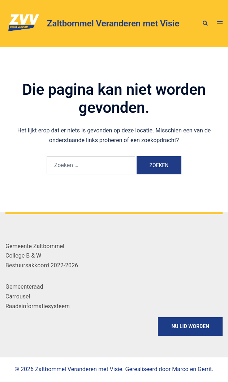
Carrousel (17, 296)
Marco (180, 369)
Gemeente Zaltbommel (34, 246)
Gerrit (205, 369)
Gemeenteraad (24, 286)
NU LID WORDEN (190, 326)
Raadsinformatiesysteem (37, 306)
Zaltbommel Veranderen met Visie (113, 23)
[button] (205, 23)
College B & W (23, 255)
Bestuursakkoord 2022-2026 (41, 265)
